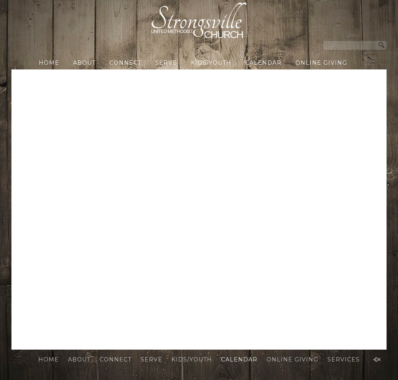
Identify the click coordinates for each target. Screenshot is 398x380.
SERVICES (192, 75)
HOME (49, 62)
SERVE (166, 62)
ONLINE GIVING (321, 62)
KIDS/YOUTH (211, 62)
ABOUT (84, 62)
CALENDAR (263, 62)
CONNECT (125, 62)
